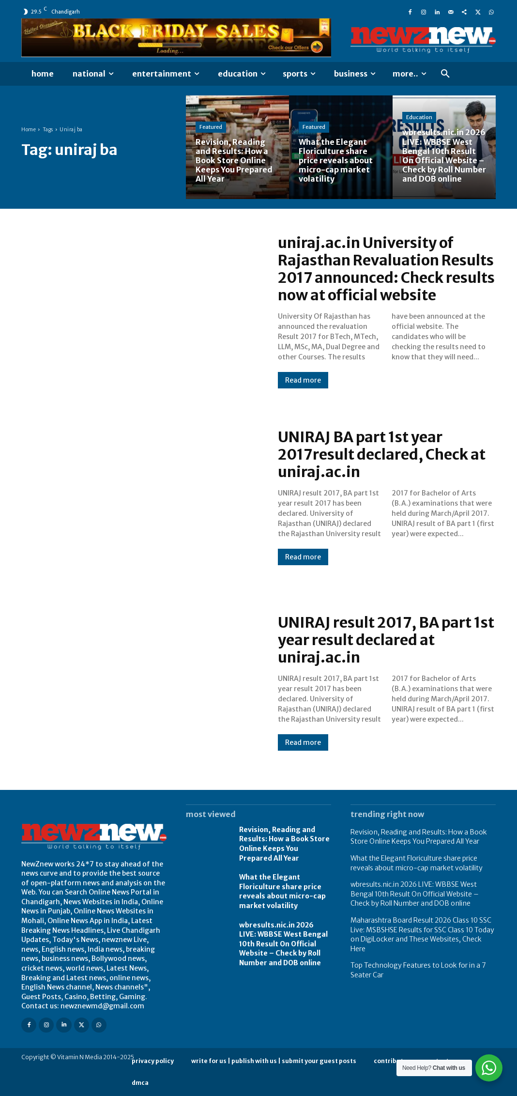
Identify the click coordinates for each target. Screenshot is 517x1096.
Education (419, 117)
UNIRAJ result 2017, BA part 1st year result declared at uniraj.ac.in (386, 639)
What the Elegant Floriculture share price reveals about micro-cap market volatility (282, 891)
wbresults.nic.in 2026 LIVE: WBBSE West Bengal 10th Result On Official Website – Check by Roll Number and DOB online (283, 944)
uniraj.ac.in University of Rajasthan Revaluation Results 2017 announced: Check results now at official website (386, 268)
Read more (303, 380)
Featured (210, 126)
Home (28, 129)
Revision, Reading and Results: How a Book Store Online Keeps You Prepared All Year (284, 844)
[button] (445, 74)
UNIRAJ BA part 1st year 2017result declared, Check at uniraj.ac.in (382, 454)
